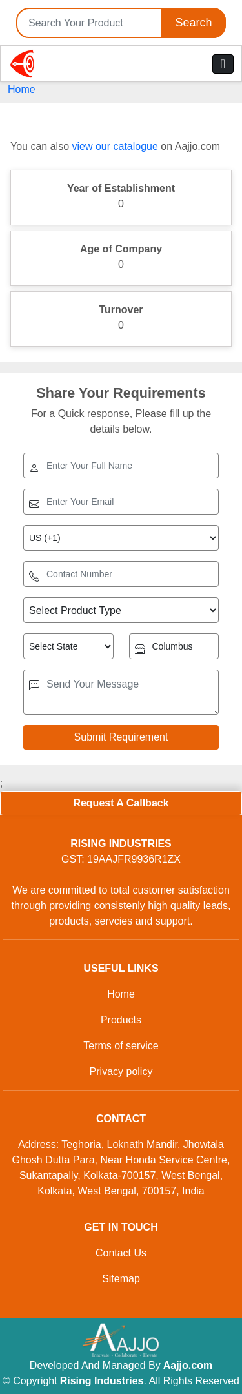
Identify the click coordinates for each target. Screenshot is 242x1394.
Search (193, 22)
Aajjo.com (187, 1365)
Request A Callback (120, 802)
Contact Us (121, 1252)
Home (21, 89)
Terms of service (120, 1045)
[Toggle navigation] (223, 64)
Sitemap (121, 1278)
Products (121, 1019)
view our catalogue (114, 146)
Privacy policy (121, 1071)
